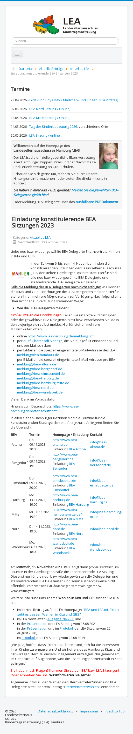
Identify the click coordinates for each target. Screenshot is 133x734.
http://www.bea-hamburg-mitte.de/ (67, 512)
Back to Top (116, 711)
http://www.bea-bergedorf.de (65, 456)
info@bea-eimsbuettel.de (102, 483)
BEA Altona (77, 449)
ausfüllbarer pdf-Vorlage (42, 340)
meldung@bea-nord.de (35, 387)
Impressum (89, 711)
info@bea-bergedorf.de (100, 462)
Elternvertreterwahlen (81, 686)
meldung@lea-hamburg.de (38, 354)
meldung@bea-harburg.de (38, 378)
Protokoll (67, 628)
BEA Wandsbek (64, 550)
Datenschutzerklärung (55, 711)
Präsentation (37, 623)
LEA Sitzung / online (45, 135)
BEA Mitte (76, 519)
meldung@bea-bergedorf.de (39, 368)
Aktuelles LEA (40, 237)
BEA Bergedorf (64, 466)
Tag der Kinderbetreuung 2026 (53, 126)
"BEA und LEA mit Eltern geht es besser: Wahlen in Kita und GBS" (68, 612)
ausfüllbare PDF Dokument (97, 201)
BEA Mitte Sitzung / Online (49, 117)
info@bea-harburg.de (99, 499)
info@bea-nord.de (104, 528)
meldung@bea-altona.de (36, 364)
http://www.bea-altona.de (65, 442)
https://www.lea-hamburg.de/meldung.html (61, 336)
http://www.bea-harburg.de (65, 497)
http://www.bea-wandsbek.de (65, 541)
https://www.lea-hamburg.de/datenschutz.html (45, 408)
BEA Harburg (79, 504)
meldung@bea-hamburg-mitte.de (43, 383)
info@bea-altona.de (98, 444)
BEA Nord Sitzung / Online (49, 108)
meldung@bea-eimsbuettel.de (41, 373)
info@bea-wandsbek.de (100, 547)
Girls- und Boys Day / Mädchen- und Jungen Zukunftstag (73, 100)
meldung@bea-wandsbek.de (40, 392)
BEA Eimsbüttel (64, 487)
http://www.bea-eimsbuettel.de (65, 478)
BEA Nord (76, 533)
